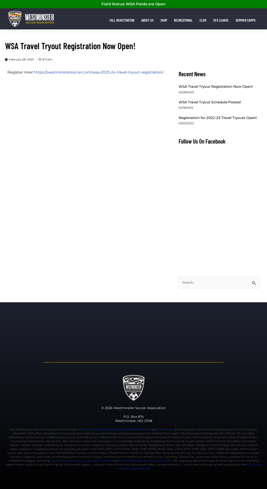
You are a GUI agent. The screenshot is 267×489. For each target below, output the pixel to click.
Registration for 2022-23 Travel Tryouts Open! (218, 118)
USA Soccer (165, 429)
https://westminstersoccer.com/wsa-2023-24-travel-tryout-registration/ (98, 72)
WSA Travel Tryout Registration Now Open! (216, 86)
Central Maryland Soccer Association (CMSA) (81, 460)
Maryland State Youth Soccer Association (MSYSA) (116, 429)
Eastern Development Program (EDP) (144, 460)
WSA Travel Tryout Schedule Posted (210, 102)
